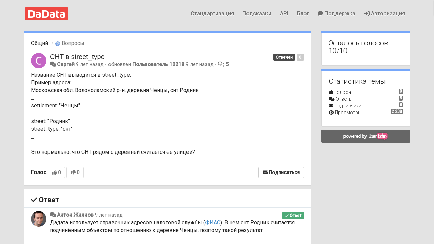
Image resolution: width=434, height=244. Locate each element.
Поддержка (336, 13)
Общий (39, 43)
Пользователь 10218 (158, 64)
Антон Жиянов (75, 215)
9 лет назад (109, 215)
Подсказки (256, 13)
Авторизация (384, 13)
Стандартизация (212, 13)
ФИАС (212, 222)
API (284, 13)
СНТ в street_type (77, 56)
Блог (303, 13)
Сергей (66, 64)
